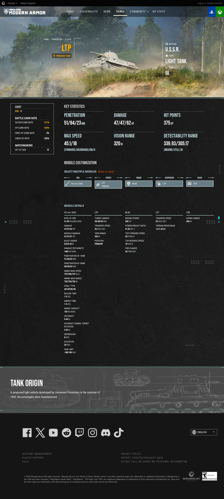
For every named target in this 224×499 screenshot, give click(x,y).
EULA (25, 462)
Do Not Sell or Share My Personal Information (154, 462)
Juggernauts (88, 11)
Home (70, 11)
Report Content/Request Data (142, 458)
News (107, 11)
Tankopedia (56, 39)
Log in (201, 3)
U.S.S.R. (68, 39)
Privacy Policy (131, 454)
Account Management (37, 454)
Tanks (120, 11)
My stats (159, 11)
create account (214, 3)
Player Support (33, 458)
